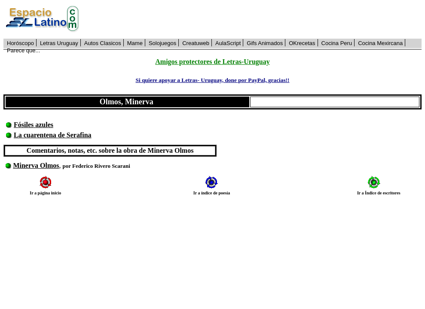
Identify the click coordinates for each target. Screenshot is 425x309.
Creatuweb (195, 43)
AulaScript (228, 43)
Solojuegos (162, 43)
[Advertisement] (255, 19)
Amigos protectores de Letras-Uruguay (212, 61)
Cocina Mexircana (380, 43)
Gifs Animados (265, 43)
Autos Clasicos (102, 43)
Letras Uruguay (59, 43)
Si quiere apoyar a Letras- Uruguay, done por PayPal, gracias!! (212, 80)
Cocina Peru (336, 43)
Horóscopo (20, 43)
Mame (135, 43)
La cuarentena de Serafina (53, 135)
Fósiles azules (33, 124)
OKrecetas (302, 43)
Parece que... (23, 50)
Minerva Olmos (36, 165)
